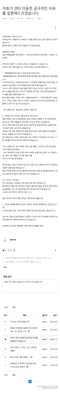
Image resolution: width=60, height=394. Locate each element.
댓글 (39, 18)
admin (4, 18)
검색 (6, 307)
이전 (25, 381)
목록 (5, 267)
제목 (24, 315)
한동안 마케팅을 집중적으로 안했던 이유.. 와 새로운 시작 (27, 258)
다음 (34, 381)
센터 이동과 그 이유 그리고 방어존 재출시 (22, 262)
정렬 (13, 307)
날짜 (55, 315)
